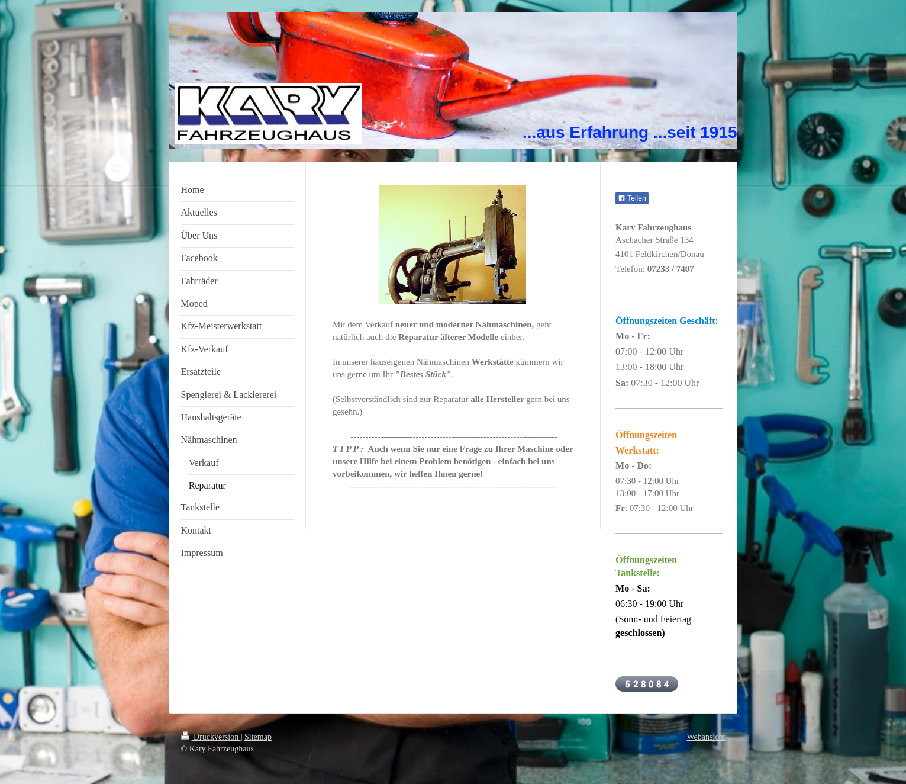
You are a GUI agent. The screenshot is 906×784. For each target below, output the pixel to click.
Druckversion (211, 736)
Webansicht (706, 736)
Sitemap (258, 736)
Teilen (632, 198)
